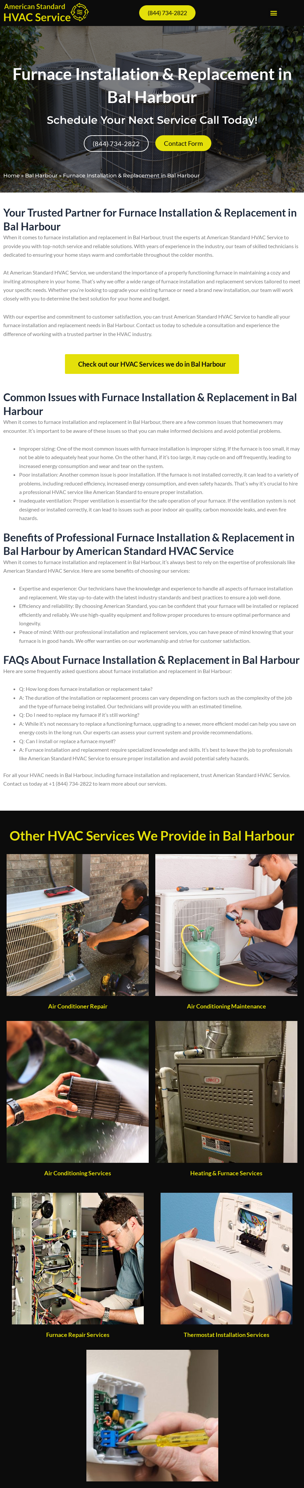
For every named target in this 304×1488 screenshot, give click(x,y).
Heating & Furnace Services (226, 1173)
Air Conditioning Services (77, 1173)
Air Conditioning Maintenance (226, 1006)
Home (11, 175)
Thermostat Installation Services (226, 1334)
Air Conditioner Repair (77, 1006)
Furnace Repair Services (77, 1334)
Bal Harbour (41, 175)
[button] (273, 13)
